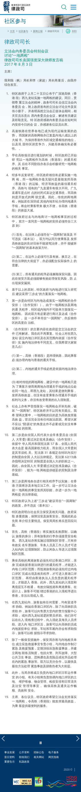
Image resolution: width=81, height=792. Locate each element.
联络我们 (24, 757)
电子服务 (53, 752)
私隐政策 (24, 761)
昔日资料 (9, 757)
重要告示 (9, 761)
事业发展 (9, 752)
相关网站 (39, 757)
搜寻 (64, 7)
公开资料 (24, 752)
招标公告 (39, 752)
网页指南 (53, 757)
